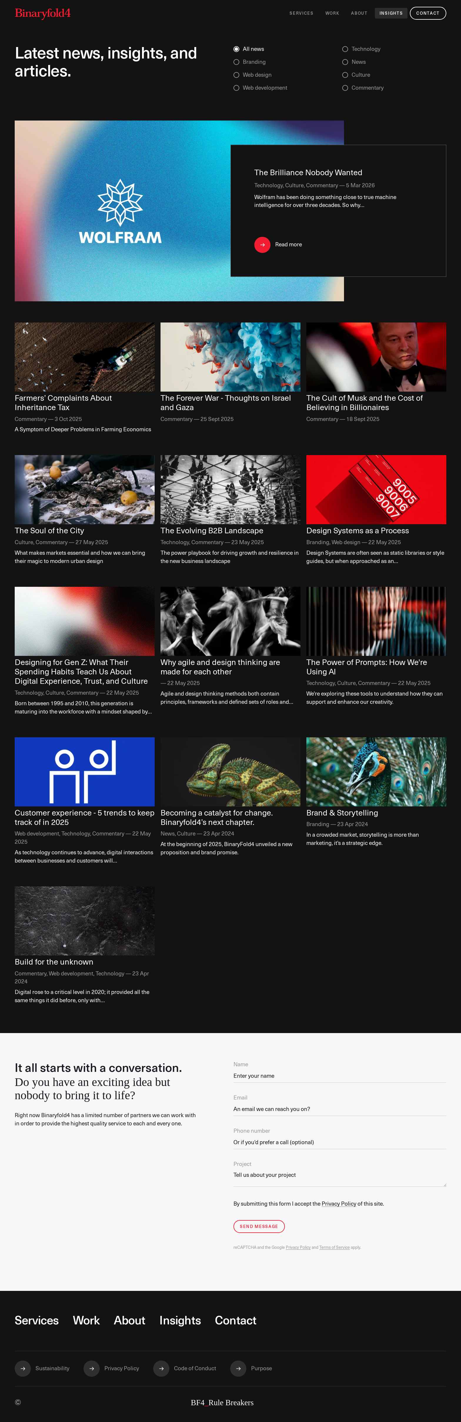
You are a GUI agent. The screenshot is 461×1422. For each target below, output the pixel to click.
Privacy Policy (339, 1204)
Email (240, 1098)
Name (240, 1064)
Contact (428, 13)
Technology (366, 49)
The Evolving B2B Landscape (212, 531)
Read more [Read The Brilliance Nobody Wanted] (288, 245)
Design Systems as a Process (357, 531)
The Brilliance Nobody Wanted (308, 173)
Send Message (259, 1227)
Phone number (251, 1131)
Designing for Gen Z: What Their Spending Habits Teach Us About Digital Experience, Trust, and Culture (81, 672)
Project (242, 1164)
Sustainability (52, 1368)
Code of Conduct (195, 1368)
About (359, 13)
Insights (391, 13)
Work (332, 13)
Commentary (368, 88)
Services (301, 13)
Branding (254, 62)
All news (253, 49)
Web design (257, 75)
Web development (265, 88)
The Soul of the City (49, 531)
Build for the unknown (54, 962)
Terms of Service (334, 1248)
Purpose (261, 1368)
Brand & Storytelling (342, 813)
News (359, 62)
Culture (361, 75)
